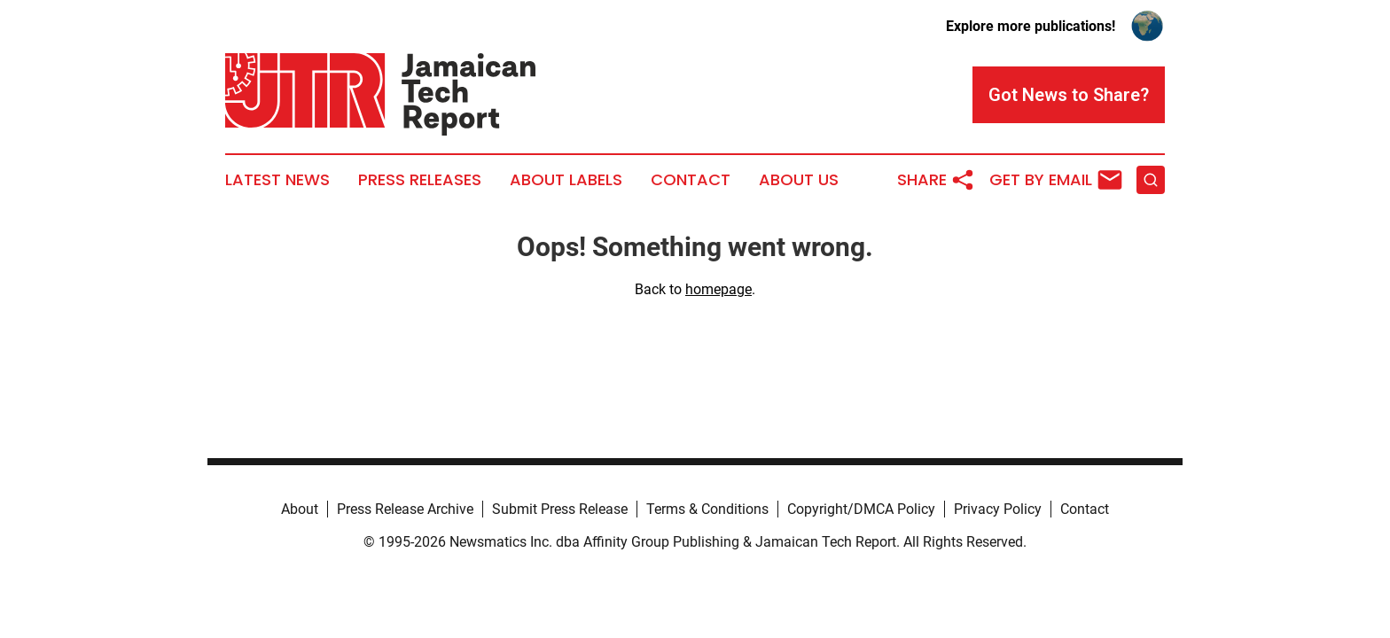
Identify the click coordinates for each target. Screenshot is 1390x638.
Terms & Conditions (707, 509)
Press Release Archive (405, 509)
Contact (690, 180)
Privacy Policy (998, 509)
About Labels (566, 180)
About (299, 509)
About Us (799, 180)
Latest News (277, 180)
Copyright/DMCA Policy (861, 509)
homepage (718, 289)
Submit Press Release (560, 509)
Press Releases (419, 180)
